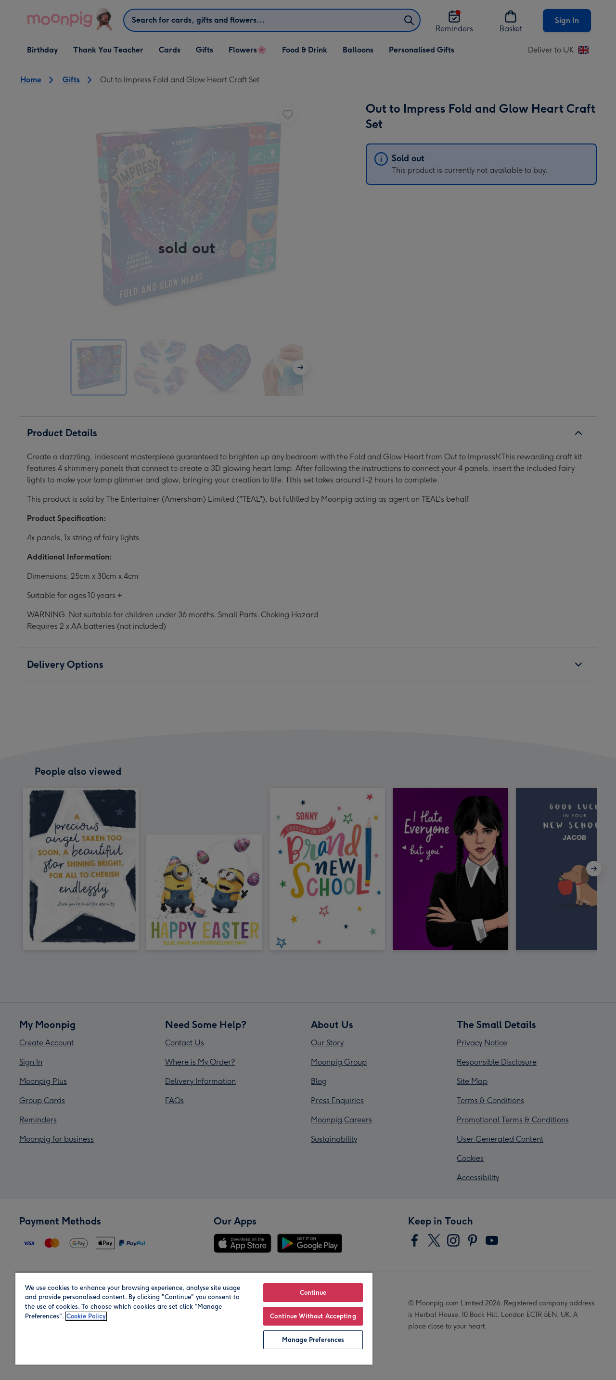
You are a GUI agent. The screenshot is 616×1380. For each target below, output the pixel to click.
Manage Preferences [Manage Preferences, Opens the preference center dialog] (313, 1339)
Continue (313, 1292)
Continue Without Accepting (313, 1316)
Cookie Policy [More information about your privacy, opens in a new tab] (86, 1316)
